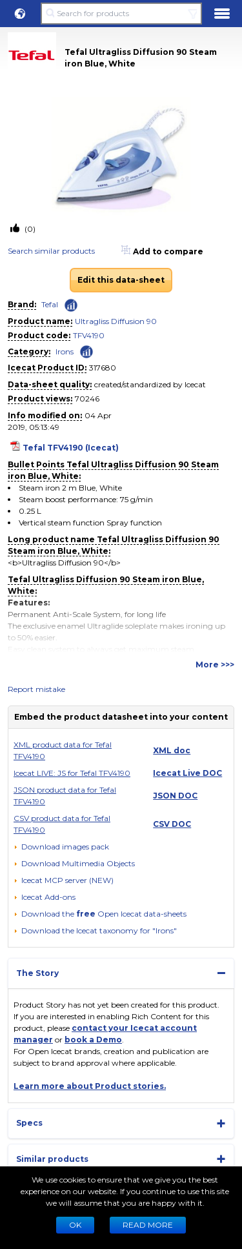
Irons (64, 351)
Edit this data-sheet (121, 280)
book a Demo (93, 1039)
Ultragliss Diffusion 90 (116, 321)
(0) (29, 229)
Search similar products (51, 251)
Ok (75, 1225)
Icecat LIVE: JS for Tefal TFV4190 (72, 773)
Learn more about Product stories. (90, 1086)
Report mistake (36, 689)
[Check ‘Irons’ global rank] (86, 351)
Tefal (49, 304)
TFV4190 (89, 335)
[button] (20, 13)
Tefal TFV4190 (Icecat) (71, 447)
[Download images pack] (61, 847)
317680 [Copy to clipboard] (102, 367)
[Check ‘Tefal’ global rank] (71, 305)
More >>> (215, 664)
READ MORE (148, 1225)
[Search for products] (121, 13)
